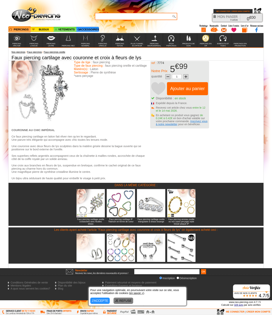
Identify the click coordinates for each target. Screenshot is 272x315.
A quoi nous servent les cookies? (30, 288)
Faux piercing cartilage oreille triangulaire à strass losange (151, 220)
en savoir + (136, 293)
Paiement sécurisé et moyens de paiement (130, 282)
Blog (60, 288)
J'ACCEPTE (100, 300)
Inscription (167, 278)
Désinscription (187, 278)
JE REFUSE (123, 300)
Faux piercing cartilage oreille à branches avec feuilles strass (90, 221)
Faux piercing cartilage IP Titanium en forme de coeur (121, 220)
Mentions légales (21, 285)
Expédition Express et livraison (123, 285)
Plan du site (65, 285)
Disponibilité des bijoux (71, 282)
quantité (156, 76)
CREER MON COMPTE (241, 11)
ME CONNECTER (223, 11)
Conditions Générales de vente (29, 282)
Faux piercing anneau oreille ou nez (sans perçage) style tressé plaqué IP (181, 221)
